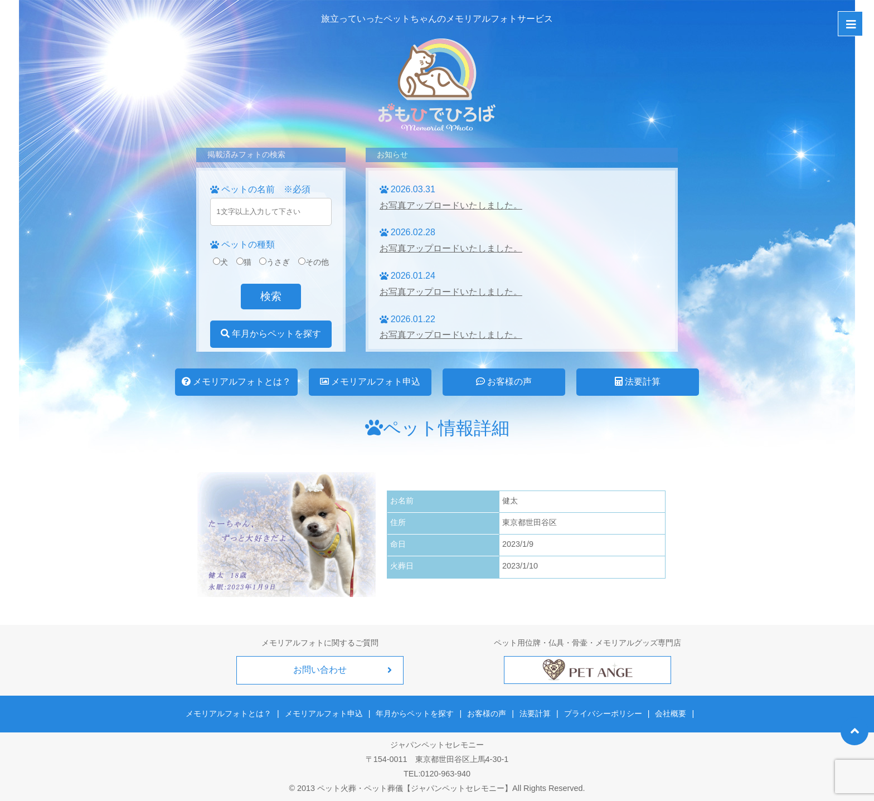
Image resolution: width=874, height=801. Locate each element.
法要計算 (638, 381)
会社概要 (670, 713)
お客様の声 (504, 381)
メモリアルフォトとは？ (236, 381)
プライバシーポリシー (603, 713)
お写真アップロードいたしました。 (451, 205)
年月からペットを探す (271, 333)
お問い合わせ (320, 669)
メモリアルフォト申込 (370, 381)
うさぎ (274, 262)
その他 (313, 262)
